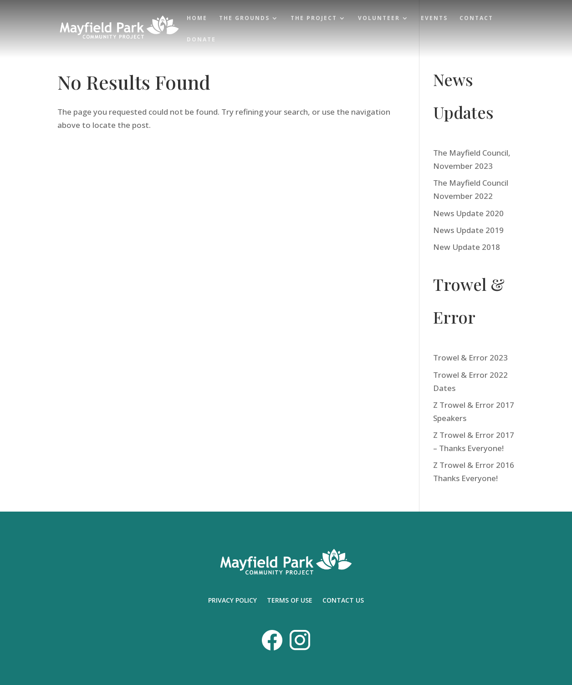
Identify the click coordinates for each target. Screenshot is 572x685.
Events (434, 18)
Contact (476, 18)
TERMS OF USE (289, 600)
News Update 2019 (468, 230)
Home (197, 18)
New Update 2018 (466, 247)
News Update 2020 (468, 213)
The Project (314, 18)
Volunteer (379, 18)
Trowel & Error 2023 (470, 357)
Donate (201, 39)
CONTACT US (343, 600)
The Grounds (244, 18)
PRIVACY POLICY (232, 600)
